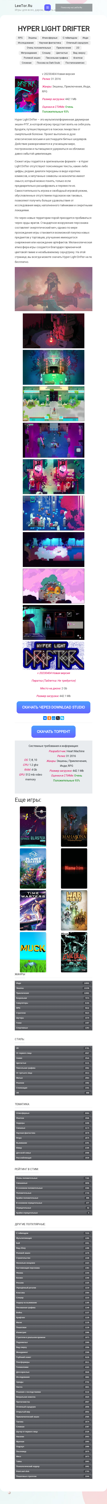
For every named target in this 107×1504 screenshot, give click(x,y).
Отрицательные (53, 1208)
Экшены (32, 37)
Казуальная (53, 998)
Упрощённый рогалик (53, 1287)
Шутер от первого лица (53, 1431)
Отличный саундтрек (77, 42)
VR (53, 1092)
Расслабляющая (53, 1157)
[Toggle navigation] (47, 7)
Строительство (53, 1258)
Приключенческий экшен (53, 1416)
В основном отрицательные (53, 1203)
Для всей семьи (53, 1152)
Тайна (53, 1461)
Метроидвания (29, 52)
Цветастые (62, 52)
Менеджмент (53, 1352)
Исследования (26, 42)
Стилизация (53, 1088)
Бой (53, 1243)
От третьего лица (53, 1073)
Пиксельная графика (57, 57)
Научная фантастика (50, 42)
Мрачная (53, 1441)
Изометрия (53, 1332)
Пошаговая (53, 1327)
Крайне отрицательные (53, 1213)
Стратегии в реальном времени (53, 1337)
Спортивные (53, 1027)
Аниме (53, 1058)
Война (53, 1312)
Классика (53, 1292)
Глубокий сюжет (53, 1357)
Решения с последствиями (53, 1392)
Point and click (53, 1471)
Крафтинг (53, 1317)
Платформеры (53, 1362)
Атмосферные (49, 37)
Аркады (53, 1382)
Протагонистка (53, 1402)
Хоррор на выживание (53, 1302)
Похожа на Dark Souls (48, 62)
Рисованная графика (53, 1307)
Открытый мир (53, 1411)
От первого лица (53, 1053)
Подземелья (53, 1342)
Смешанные (53, 1183)
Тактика (53, 1421)
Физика (53, 1273)
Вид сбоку (53, 1248)
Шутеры (53, 1018)
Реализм (53, 1083)
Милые (53, 1078)
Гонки (53, 1023)
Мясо (53, 1456)
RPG (20, 37)
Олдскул (53, 1446)
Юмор (53, 1148)
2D (77, 47)
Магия (53, 1322)
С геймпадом (70, 37)
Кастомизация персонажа (53, 1268)
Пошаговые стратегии (53, 1476)
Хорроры (53, 1123)
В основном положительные (53, 1188)
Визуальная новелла (53, 1397)
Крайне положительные (53, 1198)
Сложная (26, 62)
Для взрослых (53, 1372)
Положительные (53, 1193)
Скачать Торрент (53, 732)
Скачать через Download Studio (53, 707)
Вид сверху (79, 52)
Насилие (53, 1436)
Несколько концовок (53, 1263)
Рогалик (53, 1282)
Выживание (53, 1143)
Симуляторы (53, 1003)
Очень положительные (39, 47)
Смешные (53, 1128)
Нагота (53, 1387)
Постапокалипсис (75, 62)
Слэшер (46, 52)
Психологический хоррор (53, 1466)
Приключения (63, 47)
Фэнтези (78, 57)
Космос (53, 1277)
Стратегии (53, 1013)
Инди (85, 37)
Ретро (53, 1138)
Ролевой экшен (32, 57)
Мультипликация (53, 1238)
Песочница (53, 1451)
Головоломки (53, 1367)
